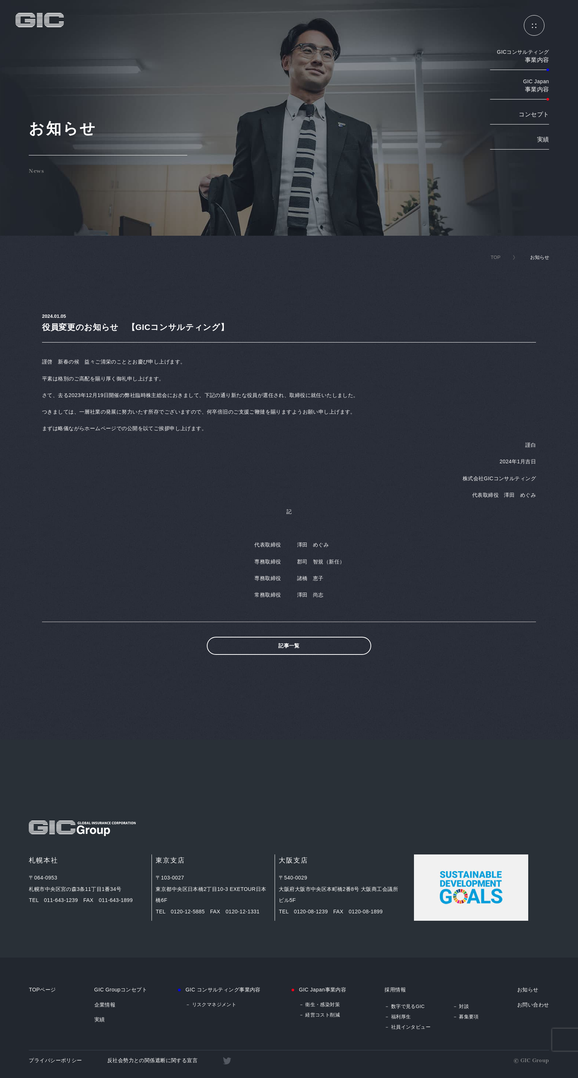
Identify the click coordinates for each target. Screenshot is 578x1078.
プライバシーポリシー (55, 1060)
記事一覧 (289, 646)
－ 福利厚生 (397, 1016)
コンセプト (534, 114)
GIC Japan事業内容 (322, 990)
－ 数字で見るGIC (404, 1006)
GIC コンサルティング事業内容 (223, 990)
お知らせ (528, 990)
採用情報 (395, 990)
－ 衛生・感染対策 (319, 1004)
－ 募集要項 (466, 1016)
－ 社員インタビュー (407, 1027)
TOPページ (42, 990)
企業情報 (105, 1005)
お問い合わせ (533, 1005)
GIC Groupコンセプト (120, 990)
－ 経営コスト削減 (319, 1015)
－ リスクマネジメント (210, 1004)
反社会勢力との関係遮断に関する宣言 (152, 1060)
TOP (496, 257)
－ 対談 (461, 1006)
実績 (543, 139)
